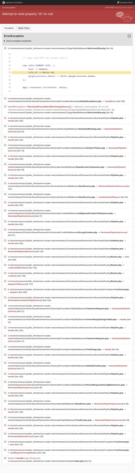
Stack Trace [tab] (23, 28)
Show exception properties (18, 41)
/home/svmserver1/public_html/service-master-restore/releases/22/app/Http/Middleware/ (58, 48)
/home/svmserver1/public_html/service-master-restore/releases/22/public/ (47, 461)
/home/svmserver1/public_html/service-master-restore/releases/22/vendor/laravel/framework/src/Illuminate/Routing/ (66, 257)
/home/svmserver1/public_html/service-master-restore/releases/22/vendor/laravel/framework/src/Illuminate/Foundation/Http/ (69, 289)
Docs (125, 2)
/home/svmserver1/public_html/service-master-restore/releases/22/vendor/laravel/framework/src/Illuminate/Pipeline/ (67, 118)
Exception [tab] (9, 28)
